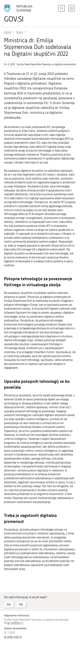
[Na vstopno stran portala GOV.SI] (20, 13)
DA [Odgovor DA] (9, 604)
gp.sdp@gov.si (15, 622)
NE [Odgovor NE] (21, 604)
